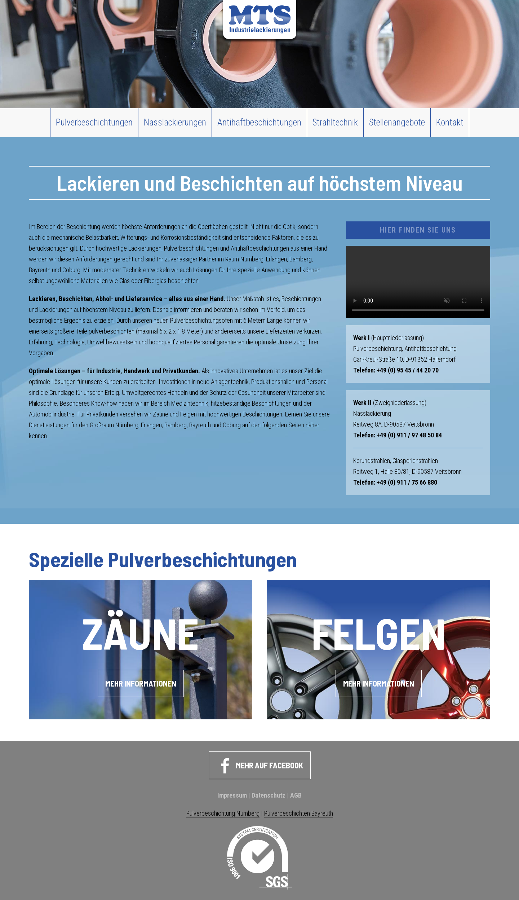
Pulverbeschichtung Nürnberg (223, 813)
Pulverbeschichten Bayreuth (298, 813)
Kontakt (449, 122)
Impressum (232, 795)
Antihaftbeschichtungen (259, 122)
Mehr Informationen (140, 683)
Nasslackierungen (175, 122)
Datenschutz (268, 795)
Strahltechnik (335, 122)
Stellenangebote (397, 122)
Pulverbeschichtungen (94, 122)
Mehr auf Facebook (259, 766)
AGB (296, 795)
